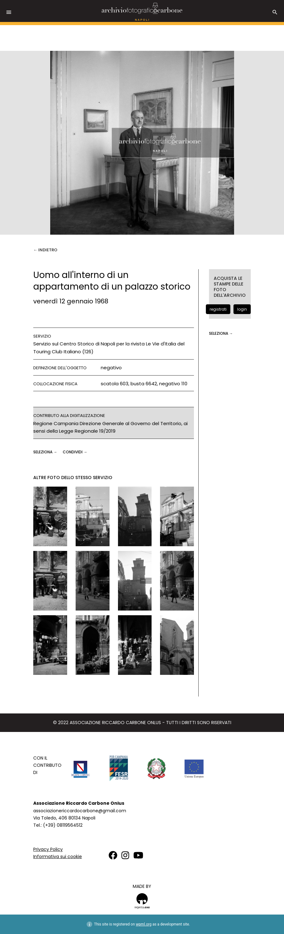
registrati (218, 309)
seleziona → (45, 452)
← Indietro (45, 250)
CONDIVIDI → (75, 452)
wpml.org (144, 924)
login (242, 309)
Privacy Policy (48, 849)
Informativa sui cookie (57, 856)
